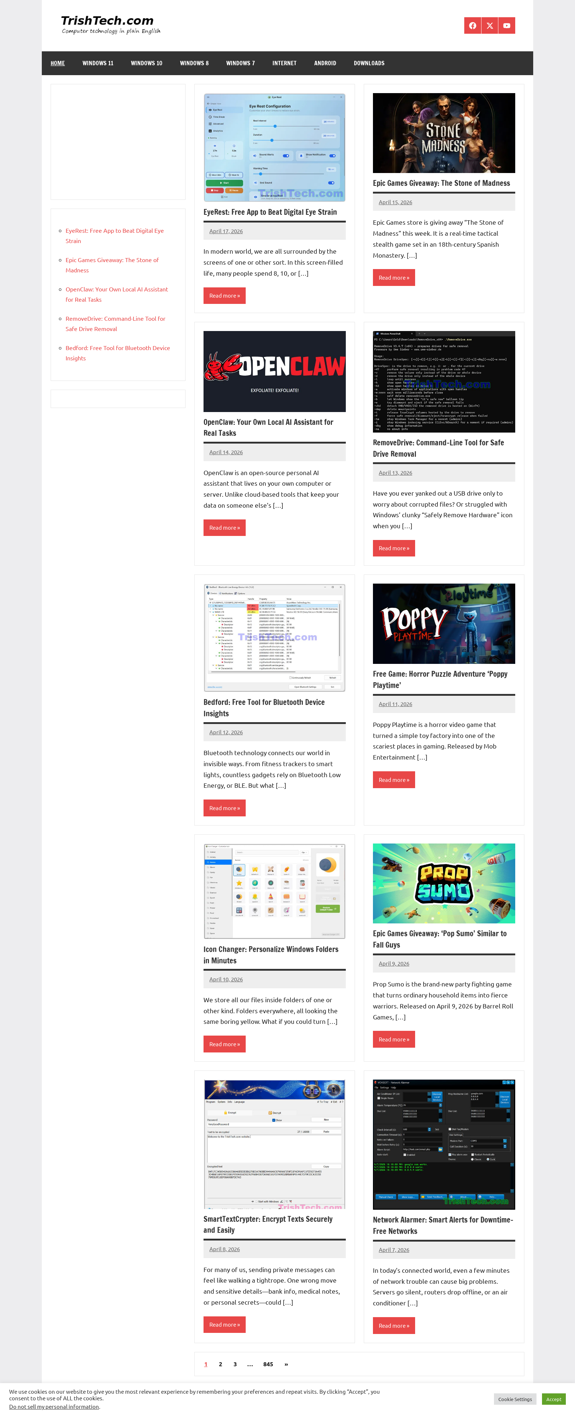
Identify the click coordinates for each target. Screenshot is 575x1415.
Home (58, 63)
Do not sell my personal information (54, 1406)
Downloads (369, 63)
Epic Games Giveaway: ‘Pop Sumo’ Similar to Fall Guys (441, 952)
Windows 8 (194, 63)
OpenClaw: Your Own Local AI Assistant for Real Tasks (273, 439)
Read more (223, 307)
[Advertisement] (118, 142)
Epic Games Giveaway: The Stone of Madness (430, 188)
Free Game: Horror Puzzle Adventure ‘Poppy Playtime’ (433, 691)
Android (325, 63)
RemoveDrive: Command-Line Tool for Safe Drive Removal (443, 459)
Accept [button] (553, 1399)
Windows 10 (146, 63)
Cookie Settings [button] (515, 1399)
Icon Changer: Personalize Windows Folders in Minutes (263, 967)
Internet (284, 63)
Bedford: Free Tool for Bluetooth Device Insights (269, 720)
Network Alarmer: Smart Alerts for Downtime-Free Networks (430, 1238)
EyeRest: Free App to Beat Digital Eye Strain (264, 217)
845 (268, 1378)
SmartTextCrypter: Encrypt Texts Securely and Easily (274, 1237)
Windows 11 (98, 63)
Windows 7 (240, 63)
